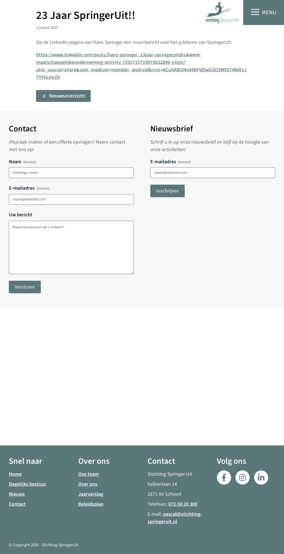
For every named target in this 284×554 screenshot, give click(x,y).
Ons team (88, 474)
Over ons (87, 484)
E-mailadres (29, 188)
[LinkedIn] (242, 477)
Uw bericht (20, 214)
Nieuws (17, 494)
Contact (17, 504)
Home (15, 474)
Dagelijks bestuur (27, 484)
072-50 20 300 (182, 504)
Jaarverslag (90, 494)
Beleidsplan (90, 504)
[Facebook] (224, 477)
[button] (263, 12)
